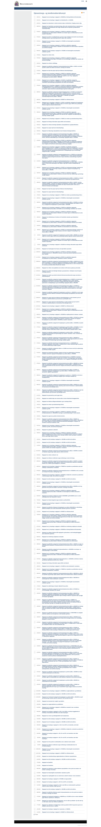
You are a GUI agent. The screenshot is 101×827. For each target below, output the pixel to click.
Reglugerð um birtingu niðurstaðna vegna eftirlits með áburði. (55, 563)
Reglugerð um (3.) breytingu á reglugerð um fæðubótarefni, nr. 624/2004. (57, 20)
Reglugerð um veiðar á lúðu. (48, 54)
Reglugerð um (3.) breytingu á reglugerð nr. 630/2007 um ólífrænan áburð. (58, 753)
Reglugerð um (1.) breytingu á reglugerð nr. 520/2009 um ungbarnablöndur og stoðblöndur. (61, 690)
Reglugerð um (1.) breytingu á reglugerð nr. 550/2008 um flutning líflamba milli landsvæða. (61, 529)
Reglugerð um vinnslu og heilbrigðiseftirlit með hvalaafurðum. (55, 715)
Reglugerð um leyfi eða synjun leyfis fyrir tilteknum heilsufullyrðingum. (57, 70)
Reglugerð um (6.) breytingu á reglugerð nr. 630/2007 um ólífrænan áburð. (58, 99)
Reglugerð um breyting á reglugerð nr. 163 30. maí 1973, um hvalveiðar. (57, 781)
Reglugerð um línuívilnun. (47, 765)
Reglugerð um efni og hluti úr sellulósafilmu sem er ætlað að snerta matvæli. (58, 741)
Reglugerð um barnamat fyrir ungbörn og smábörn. (53, 701)
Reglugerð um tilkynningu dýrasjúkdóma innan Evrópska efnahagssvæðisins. (59, 130)
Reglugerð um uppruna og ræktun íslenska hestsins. (53, 416)
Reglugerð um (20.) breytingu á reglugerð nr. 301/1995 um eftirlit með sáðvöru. (59, 479)
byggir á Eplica (82, 825)
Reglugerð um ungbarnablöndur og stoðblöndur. (52, 704)
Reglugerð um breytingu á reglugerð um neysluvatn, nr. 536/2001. (56, 809)
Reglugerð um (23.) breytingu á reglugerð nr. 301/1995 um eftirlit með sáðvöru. (59, 439)
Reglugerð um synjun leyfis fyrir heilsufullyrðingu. (53, 127)
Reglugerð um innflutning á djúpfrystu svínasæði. (53, 536)
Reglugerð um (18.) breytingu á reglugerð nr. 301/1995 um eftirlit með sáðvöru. (59, 718)
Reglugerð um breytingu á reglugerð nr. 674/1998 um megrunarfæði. (56, 778)
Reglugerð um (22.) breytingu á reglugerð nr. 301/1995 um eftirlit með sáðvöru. (59, 442)
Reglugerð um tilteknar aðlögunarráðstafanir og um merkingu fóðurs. (57, 401)
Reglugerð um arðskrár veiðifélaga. (49, 63)
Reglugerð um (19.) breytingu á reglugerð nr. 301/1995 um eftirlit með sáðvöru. (59, 693)
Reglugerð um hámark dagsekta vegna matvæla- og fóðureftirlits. (56, 500)
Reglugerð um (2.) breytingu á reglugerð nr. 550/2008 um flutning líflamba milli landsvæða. (61, 17)
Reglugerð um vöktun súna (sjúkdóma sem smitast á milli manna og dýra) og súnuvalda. (61, 267)
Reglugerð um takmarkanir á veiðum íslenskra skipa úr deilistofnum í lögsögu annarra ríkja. (62, 23)
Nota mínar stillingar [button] (86, 1)
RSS (84, 12)
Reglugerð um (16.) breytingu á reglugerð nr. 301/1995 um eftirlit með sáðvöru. (59, 759)
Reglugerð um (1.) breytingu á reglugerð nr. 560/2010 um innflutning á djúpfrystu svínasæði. (62, 526)
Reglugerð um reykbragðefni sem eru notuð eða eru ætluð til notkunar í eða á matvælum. (61, 775)
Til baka (36, 814)
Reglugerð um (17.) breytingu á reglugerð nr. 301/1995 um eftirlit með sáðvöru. (59, 721)
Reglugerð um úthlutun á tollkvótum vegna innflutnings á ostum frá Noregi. (58, 458)
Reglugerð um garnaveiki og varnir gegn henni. (52, 395)
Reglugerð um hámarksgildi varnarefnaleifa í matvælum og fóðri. (56, 772)
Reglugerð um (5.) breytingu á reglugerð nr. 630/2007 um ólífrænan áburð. (58, 306)
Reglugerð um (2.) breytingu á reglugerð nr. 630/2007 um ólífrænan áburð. (58, 812)
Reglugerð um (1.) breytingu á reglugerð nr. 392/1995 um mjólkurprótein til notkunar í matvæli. (62, 314)
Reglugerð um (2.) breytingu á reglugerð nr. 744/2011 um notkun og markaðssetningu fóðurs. (62, 118)
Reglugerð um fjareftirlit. (47, 762)
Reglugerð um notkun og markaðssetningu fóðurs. (53, 404)
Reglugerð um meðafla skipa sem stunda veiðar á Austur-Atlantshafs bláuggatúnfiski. (60, 398)
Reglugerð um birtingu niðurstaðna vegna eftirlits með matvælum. (56, 121)
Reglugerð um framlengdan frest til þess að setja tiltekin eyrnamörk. (57, 248)
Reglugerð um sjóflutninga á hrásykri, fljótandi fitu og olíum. (55, 586)
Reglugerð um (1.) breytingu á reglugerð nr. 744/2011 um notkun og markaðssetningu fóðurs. (62, 195)
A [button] (82, 1)
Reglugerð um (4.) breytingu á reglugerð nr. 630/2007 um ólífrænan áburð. (58, 511)
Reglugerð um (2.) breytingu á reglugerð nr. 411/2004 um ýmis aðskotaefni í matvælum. (61, 566)
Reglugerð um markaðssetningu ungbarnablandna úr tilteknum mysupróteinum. (59, 756)
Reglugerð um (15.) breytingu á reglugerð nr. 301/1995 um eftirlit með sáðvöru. (59, 789)
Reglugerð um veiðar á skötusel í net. (50, 454)
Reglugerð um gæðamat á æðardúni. (50, 429)
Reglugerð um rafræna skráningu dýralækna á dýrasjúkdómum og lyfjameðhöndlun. (60, 124)
